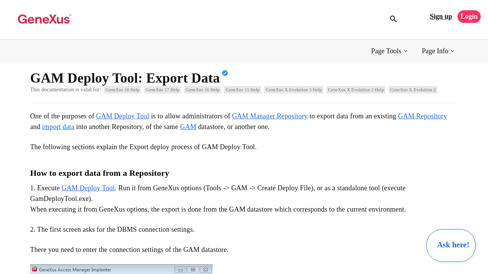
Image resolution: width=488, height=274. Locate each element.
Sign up (441, 16)
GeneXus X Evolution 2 (413, 89)
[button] (390, 51)
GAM (188, 127)
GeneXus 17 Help (163, 89)
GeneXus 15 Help (243, 89)
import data (58, 127)
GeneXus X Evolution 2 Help (356, 89)
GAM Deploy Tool (122, 116)
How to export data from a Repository (99, 173)
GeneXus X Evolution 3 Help (294, 89)
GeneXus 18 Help (123, 89)
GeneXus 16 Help (203, 89)
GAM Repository (422, 116)
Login (469, 16)
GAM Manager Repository (270, 116)
